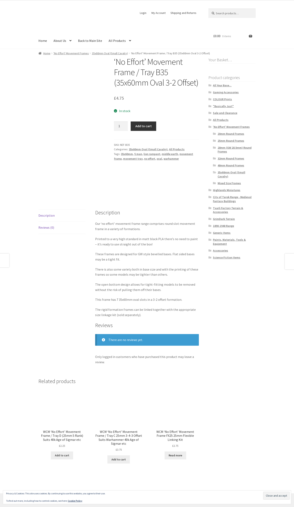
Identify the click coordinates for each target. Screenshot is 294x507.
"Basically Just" (223, 106)
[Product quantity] (121, 126)
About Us (59, 41)
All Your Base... (222, 85)
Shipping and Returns (183, 13)
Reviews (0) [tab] (46, 196)
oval (159, 158)
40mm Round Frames (231, 165)
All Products (117, 41)
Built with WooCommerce (90, 483)
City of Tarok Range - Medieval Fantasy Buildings (232, 199)
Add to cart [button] (62, 424)
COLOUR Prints (222, 99)
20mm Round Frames (231, 134)
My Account (158, 13)
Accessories (220, 250)
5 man (138, 154)
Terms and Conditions (53, 483)
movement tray (133, 158)
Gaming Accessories (226, 92)
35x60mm (127, 154)
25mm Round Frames (231, 141)
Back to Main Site (90, 41)
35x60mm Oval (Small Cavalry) (110, 53)
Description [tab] (46, 184)
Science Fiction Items (226, 257)
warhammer (171, 158)
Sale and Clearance (225, 113)
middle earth (170, 154)
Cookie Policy (75, 500)
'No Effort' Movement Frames (71, 53)
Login (143, 13)
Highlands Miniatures (226, 190)
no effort (149, 158)
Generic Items (222, 233)
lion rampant (152, 154)
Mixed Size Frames (229, 183)
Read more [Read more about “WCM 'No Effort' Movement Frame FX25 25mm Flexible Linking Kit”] (175, 424)
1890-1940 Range (223, 226)
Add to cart (143, 126)
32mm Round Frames (231, 158)
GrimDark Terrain (224, 219)
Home (42, 41)
